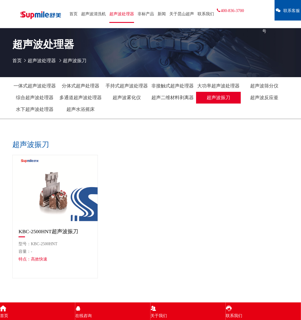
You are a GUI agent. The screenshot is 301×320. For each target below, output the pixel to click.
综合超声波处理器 (34, 97)
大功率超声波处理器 (218, 85)
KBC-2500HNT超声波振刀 (48, 231)
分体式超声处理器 (80, 85)
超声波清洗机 (93, 14)
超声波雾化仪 (127, 97)
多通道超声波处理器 (80, 97)
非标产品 (146, 14)
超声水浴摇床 (80, 109)
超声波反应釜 (264, 97)
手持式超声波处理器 (127, 85)
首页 (73, 14)
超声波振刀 (218, 97)
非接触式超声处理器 (172, 85)
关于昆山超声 (181, 14)
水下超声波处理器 (34, 109)
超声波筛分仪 (264, 85)
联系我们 (206, 14)
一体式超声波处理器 (35, 85)
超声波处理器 (121, 14)
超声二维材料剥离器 (172, 97)
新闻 (162, 14)
